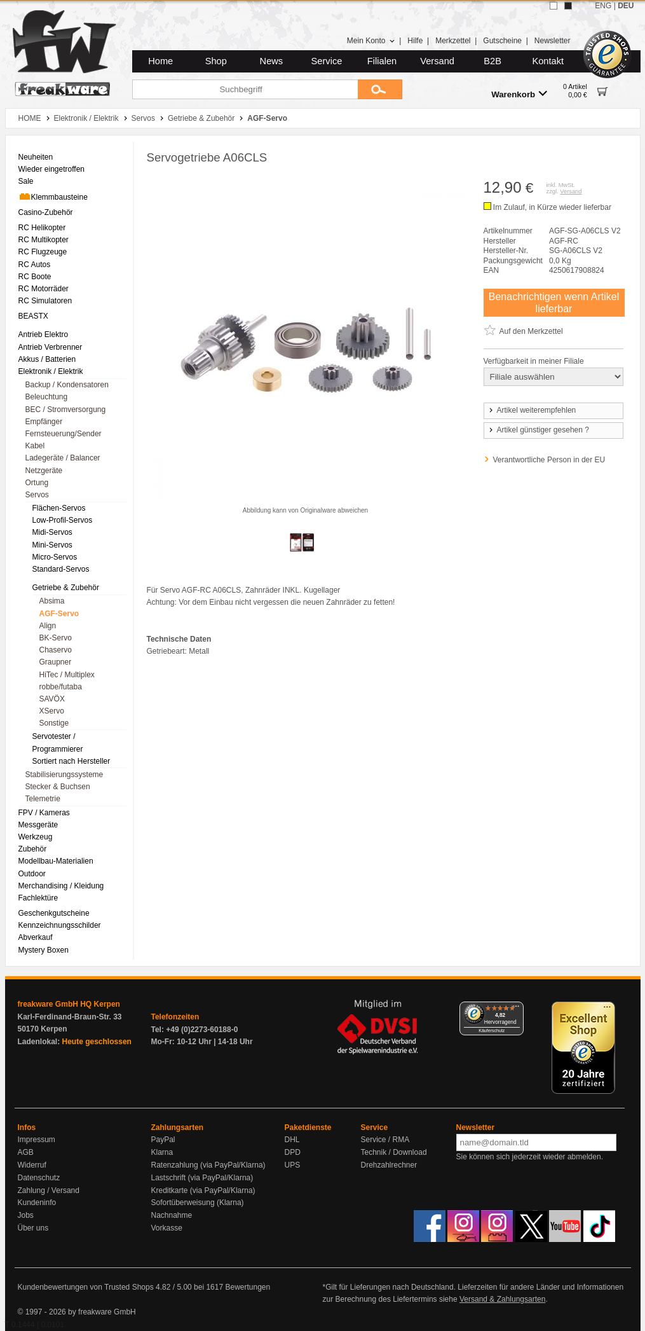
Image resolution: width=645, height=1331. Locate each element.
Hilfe (415, 40)
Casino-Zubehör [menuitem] (45, 212)
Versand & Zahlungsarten (502, 1299)
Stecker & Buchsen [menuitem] (57, 786)
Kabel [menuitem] (35, 445)
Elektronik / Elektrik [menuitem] (50, 371)
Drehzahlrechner (389, 1165)
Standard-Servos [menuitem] (61, 569)
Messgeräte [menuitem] (38, 824)
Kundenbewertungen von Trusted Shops (86, 1287)
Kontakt (548, 61)
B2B (492, 61)
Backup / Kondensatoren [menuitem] (67, 384)
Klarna (162, 1152)
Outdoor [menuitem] (32, 873)
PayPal (163, 1139)
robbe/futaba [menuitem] (60, 686)
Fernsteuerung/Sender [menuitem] (63, 433)
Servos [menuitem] (37, 494)
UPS (293, 1165)
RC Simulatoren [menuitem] (45, 300)
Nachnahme (172, 1215)
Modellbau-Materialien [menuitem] (55, 861)
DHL (292, 1139)
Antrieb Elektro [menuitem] (43, 334)
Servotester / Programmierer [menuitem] (57, 742)
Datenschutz (39, 1177)
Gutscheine (502, 40)
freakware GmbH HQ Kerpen (69, 1004)
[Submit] (380, 89)
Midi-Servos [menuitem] (52, 532)
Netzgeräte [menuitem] (44, 470)
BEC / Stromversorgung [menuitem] (65, 409)
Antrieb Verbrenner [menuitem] (50, 347)
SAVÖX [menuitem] (52, 698)
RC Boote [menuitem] (34, 276)
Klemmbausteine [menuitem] (53, 196)
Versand (437, 61)
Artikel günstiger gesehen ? (538, 429)
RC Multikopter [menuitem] (43, 239)
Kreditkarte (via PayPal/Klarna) (203, 1190)
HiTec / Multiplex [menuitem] (67, 674)
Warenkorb (519, 93)
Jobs (26, 1215)
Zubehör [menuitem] (32, 849)
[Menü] (516, 1009)
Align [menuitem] (48, 625)
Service (327, 61)
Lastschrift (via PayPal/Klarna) (202, 1177)
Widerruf (32, 1165)
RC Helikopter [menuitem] (42, 227)
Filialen (382, 61)
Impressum (36, 1139)
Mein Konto (371, 40)
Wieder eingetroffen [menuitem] (51, 169)
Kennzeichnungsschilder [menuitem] (59, 925)
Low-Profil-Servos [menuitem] (62, 520)
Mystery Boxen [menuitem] (43, 950)
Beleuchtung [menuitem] (46, 396)
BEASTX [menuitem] (33, 316)
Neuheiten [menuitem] (35, 157)
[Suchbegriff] (245, 89)
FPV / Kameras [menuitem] (44, 812)
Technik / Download (394, 1152)
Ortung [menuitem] (37, 482)
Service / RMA (385, 1139)
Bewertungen (247, 1287)
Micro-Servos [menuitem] (55, 557)
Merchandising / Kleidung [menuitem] (61, 885)
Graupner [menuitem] (55, 662)
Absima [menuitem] (52, 601)
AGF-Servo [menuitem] (59, 613)
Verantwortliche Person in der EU (549, 459)
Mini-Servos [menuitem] (52, 545)
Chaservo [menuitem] (55, 649)
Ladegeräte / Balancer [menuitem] (62, 457)
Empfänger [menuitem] (44, 421)
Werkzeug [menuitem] (35, 836)
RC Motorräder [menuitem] (43, 288)
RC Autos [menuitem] (34, 264)
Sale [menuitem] (26, 181)
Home (160, 61)
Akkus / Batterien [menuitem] (47, 359)
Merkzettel (452, 40)
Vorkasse (166, 1228)
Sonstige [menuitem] (54, 723)
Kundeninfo (37, 1202)
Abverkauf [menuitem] (35, 937)
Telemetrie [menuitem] (42, 798)
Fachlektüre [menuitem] (38, 897)
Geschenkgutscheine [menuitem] (54, 913)
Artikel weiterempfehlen (531, 410)
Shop (216, 61)
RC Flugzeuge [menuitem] (42, 251)
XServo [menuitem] (51, 711)
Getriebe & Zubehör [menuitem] (65, 587)
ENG (603, 5)
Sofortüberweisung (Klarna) (197, 1202)
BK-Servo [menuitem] (55, 637)
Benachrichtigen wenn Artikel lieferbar (554, 302)
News (271, 61)
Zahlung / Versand (48, 1190)
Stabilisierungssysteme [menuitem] (64, 774)
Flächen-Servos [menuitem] (59, 508)
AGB (26, 1152)
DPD (293, 1152)
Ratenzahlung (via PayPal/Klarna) (208, 1165)
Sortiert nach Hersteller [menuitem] (71, 761)
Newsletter (552, 40)
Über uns (33, 1228)
